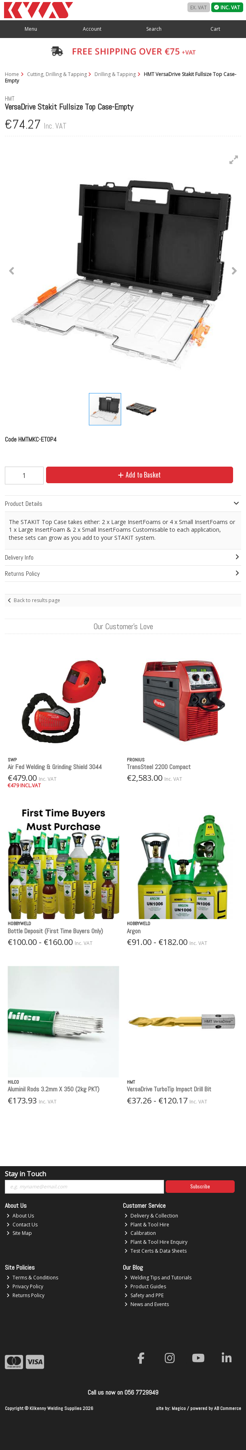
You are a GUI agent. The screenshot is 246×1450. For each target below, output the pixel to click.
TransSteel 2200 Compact (159, 767)
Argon (134, 931)
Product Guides (145, 1286)
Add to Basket (139, 475)
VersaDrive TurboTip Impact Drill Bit (169, 1089)
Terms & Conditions (32, 1277)
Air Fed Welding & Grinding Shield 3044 (55, 767)
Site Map (19, 1233)
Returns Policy (25, 1295)
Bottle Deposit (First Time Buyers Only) (55, 931)
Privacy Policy (24, 1286)
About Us (20, 1215)
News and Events (146, 1304)
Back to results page (37, 600)
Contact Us (22, 1224)
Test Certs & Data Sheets (155, 1250)
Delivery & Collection (151, 1215)
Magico (179, 1408)
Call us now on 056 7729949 (123, 1392)
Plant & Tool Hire (146, 1224)
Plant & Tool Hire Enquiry (155, 1242)
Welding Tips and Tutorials (157, 1277)
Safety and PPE (144, 1295)
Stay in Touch (25, 1174)
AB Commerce (227, 1408)
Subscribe (200, 1186)
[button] (233, 159)
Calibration (140, 1233)
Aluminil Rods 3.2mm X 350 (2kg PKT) (53, 1089)
